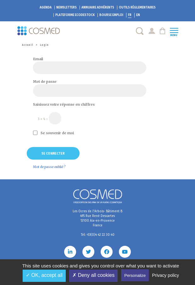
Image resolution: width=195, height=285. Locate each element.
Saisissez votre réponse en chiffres (64, 104)
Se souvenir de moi (53, 132)
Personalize (135, 275)
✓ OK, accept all (44, 275)
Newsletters (66, 7)
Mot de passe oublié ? (49, 167)
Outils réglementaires (137, 7)
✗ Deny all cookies (93, 275)
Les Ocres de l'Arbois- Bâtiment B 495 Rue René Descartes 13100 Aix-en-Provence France (97, 218)
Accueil (27, 45)
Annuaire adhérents (97, 7)
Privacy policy (165, 275)
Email (38, 59)
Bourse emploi (111, 15)
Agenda (46, 7)
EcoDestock (75, 15)
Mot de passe (45, 81)
